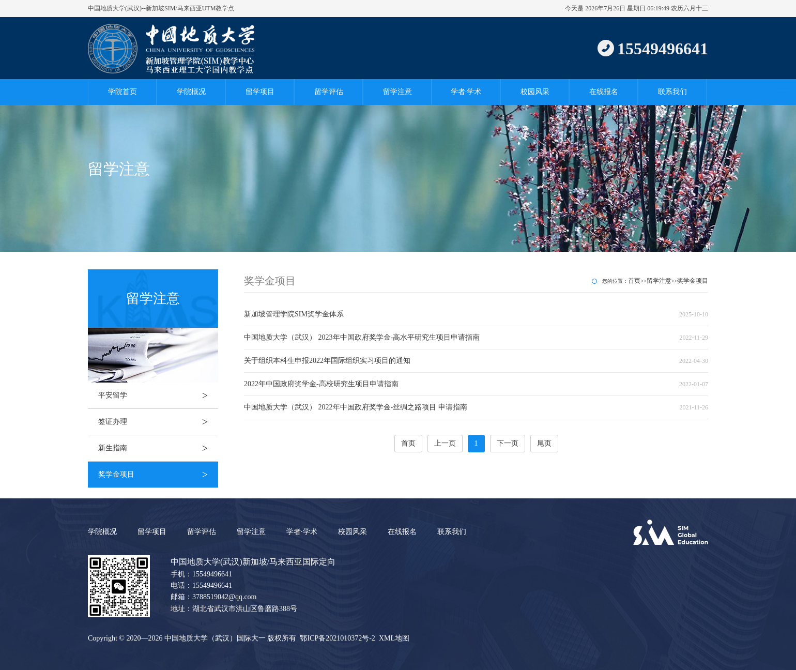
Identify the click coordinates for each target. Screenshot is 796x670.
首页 (634, 280)
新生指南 (158, 448)
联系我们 (672, 92)
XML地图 (394, 638)
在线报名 (603, 92)
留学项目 (260, 92)
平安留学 (158, 395)
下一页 (507, 443)
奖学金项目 (158, 475)
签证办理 (158, 422)
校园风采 (535, 92)
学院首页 (122, 92)
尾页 (544, 443)
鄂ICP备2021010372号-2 (337, 638)
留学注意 (397, 92)
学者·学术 (466, 92)
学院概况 (191, 92)
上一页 (445, 443)
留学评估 (328, 92)
